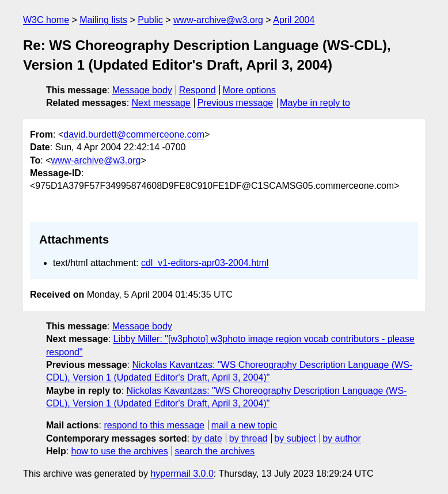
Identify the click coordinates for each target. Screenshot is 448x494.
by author (341, 438)
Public (150, 20)
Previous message (236, 103)
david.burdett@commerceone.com (133, 134)
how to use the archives (119, 451)
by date (207, 438)
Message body (142, 90)
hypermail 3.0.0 (181, 473)
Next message (161, 103)
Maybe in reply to (315, 103)
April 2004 (293, 20)
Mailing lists (103, 20)
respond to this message (154, 425)
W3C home (46, 20)
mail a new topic (244, 425)
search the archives (215, 451)
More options (249, 90)
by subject (295, 438)
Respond (197, 90)
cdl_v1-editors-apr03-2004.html (204, 263)
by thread (248, 438)
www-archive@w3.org (218, 20)
